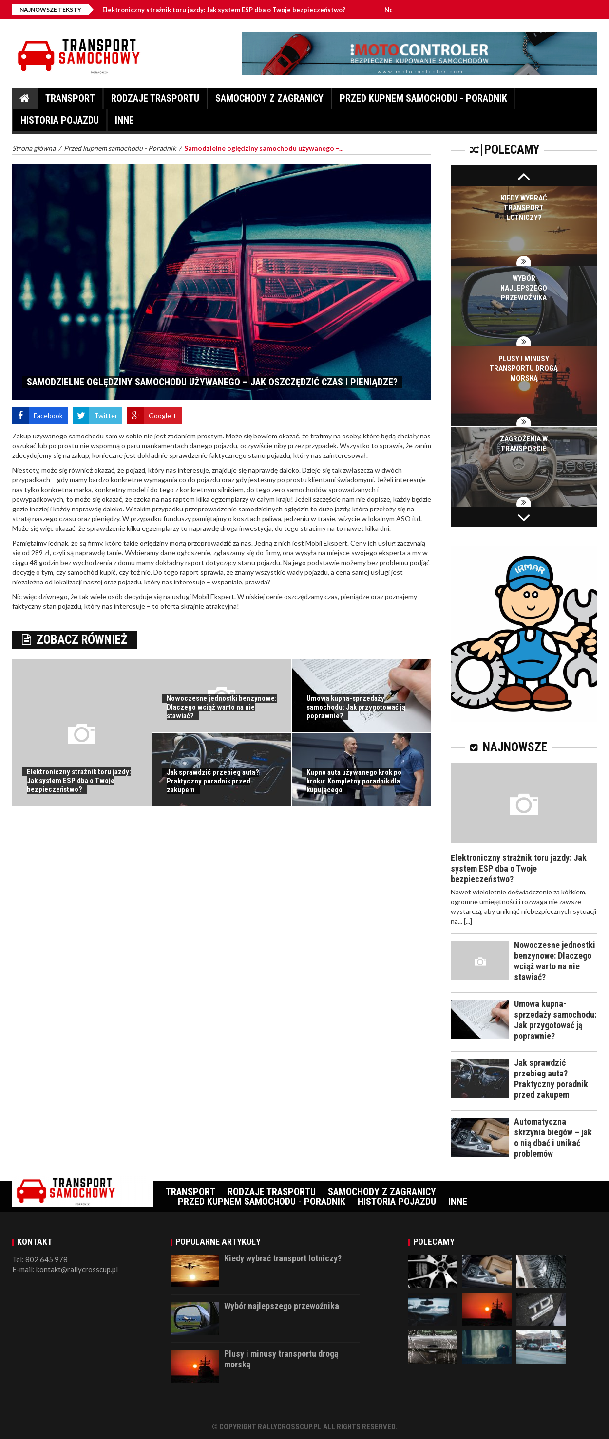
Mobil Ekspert (326, 543)
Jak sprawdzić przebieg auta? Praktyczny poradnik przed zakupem (213, 781)
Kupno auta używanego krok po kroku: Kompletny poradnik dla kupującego (353, 781)
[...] (468, 921)
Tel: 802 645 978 (40, 1259)
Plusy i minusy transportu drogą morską (524, 368)
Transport (70, 100)
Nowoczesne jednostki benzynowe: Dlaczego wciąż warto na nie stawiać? (222, 707)
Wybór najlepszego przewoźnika (523, 288)
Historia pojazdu (59, 122)
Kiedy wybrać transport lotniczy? (524, 208)
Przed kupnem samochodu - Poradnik (423, 100)
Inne (124, 122)
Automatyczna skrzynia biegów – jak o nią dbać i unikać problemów (553, 1137)
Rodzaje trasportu (155, 100)
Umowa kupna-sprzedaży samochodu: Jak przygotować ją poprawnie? (355, 707)
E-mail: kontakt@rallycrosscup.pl (65, 1269)
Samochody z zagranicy (269, 100)
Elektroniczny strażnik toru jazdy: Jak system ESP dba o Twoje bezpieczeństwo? (241, 10)
